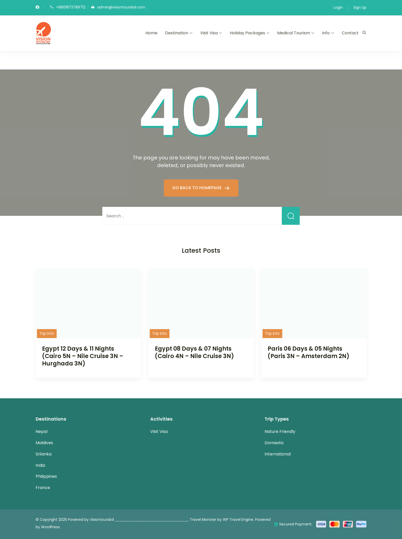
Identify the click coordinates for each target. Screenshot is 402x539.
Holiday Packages (247, 33)
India (40, 465)
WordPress (50, 527)
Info (326, 33)
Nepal (41, 431)
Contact (350, 33)
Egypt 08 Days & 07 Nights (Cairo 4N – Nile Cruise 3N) (194, 352)
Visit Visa (209, 33)
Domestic (274, 443)
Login (338, 7)
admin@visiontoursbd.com (121, 7)
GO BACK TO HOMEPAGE (197, 188)
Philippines (46, 476)
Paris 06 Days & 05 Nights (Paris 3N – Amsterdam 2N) (308, 352)
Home (151, 33)
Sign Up (359, 7)
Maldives (44, 443)
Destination (176, 33)
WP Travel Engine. (238, 519)
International (278, 454)
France (43, 488)
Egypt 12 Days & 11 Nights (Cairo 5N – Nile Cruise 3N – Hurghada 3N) (82, 356)
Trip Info (46, 333)
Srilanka (44, 454)
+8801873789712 (70, 7)
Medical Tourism (293, 33)
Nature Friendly (280, 431)
